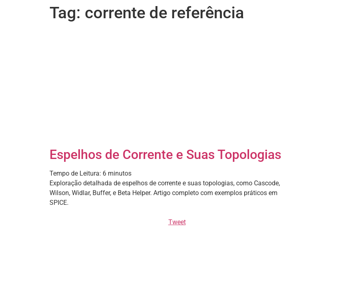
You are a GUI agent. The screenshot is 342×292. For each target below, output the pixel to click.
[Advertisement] (171, 86)
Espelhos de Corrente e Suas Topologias (165, 154)
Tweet (177, 222)
